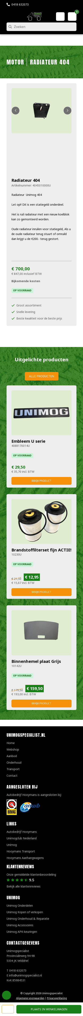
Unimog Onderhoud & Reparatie (28, 919)
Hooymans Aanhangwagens (25, 858)
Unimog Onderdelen (20, 905)
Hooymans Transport (21, 851)
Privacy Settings (6, 995)
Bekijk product (41, 480)
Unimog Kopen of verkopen (25, 912)
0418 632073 (20, 4)
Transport (13, 769)
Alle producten (41, 376)
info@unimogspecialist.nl (25, 975)
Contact (12, 776)
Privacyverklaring (57, 998)
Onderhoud (14, 762)
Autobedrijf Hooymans (22, 832)
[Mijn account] (60, 16)
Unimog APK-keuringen (22, 932)
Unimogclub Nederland (22, 838)
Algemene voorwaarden (30, 998)
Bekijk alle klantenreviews (23, 886)
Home (11, 743)
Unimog (12, 845)
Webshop (13, 749)
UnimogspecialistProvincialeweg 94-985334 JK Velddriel (21, 956)
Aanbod (12, 756)
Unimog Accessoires (20, 925)
